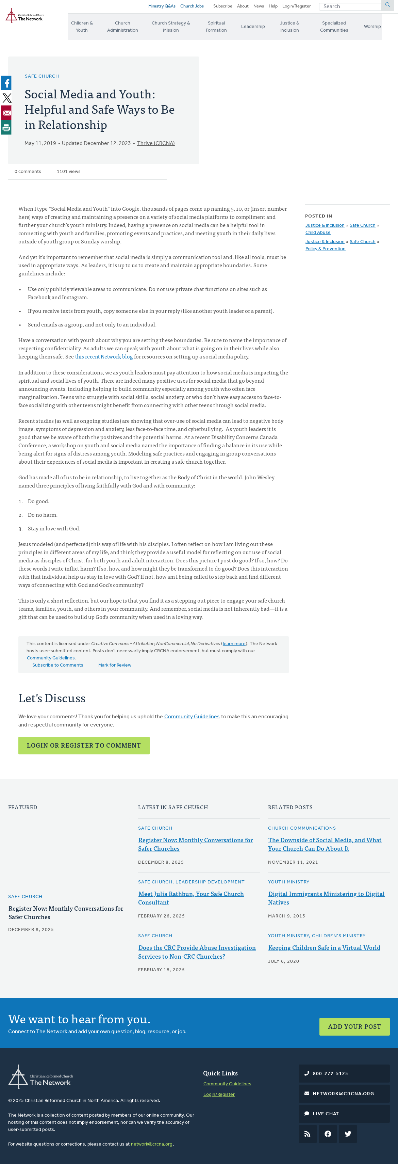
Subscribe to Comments (57, 668)
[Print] (7, 130)
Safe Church (42, 79)
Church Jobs (190, 7)
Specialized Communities (350, 29)
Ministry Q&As (160, 7)
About (243, 7)
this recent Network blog (105, 359)
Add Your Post (354, 1026)
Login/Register (296, 7)
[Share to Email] (7, 115)
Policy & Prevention (325, 252)
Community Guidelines (51, 661)
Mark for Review (114, 668)
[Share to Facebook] (7, 86)
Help (273, 7)
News (258, 7)
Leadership (265, 29)
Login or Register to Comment (84, 748)
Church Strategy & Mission (179, 29)
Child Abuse (318, 236)
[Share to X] (7, 101)
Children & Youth (83, 29)
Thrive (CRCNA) (156, 147)
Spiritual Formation (227, 29)
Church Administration (126, 29)
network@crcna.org (151, 1146)
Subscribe (222, 7)
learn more (234, 647)
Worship (389, 29)
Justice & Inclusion (302, 29)
